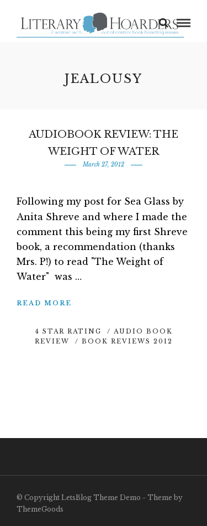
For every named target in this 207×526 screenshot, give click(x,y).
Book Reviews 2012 (127, 341)
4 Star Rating (68, 331)
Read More (44, 303)
